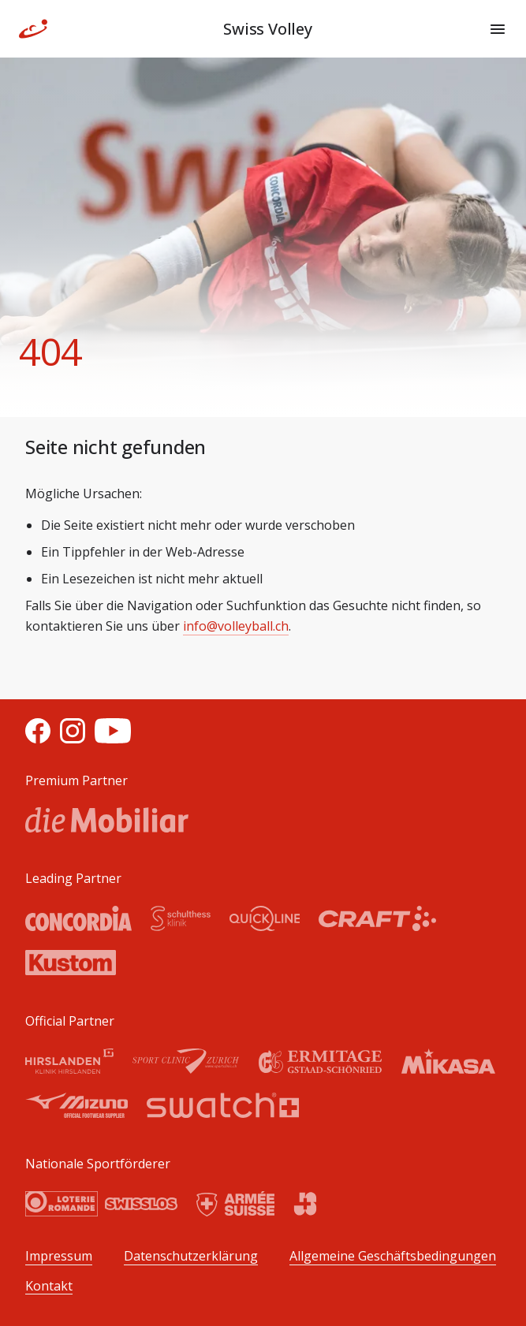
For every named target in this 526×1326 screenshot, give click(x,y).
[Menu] (497, 29)
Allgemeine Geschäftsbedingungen (392, 1256)
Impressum (58, 1256)
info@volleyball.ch (236, 626)
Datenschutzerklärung (191, 1256)
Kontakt (49, 1286)
